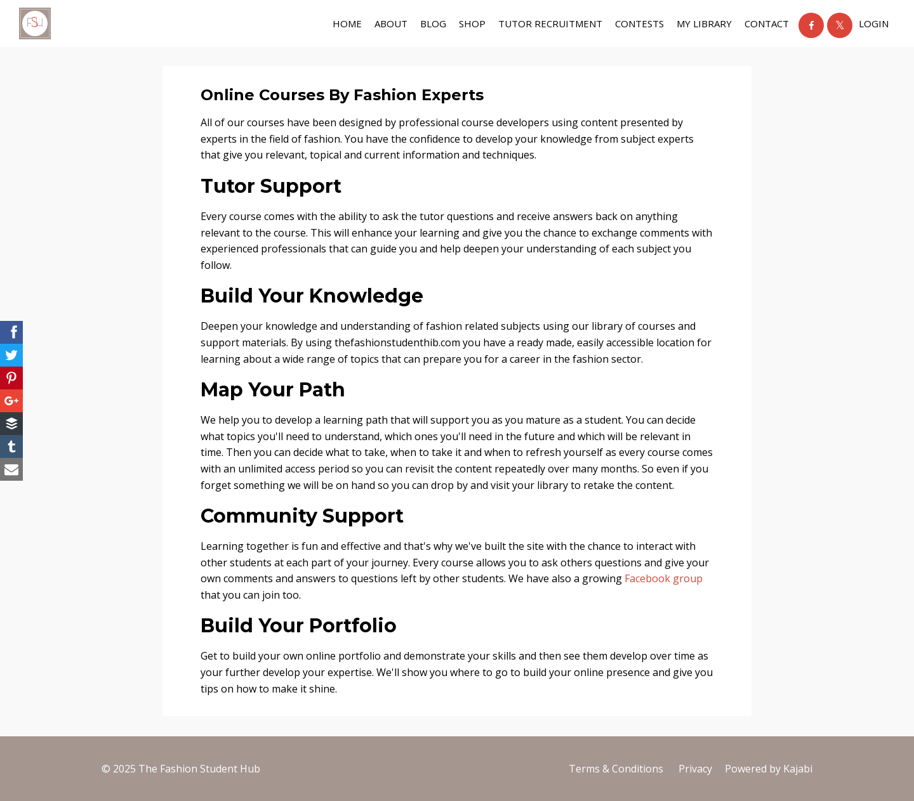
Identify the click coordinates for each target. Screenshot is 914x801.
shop (472, 23)
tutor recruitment (550, 23)
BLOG (433, 23)
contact (767, 23)
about (390, 23)
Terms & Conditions (616, 769)
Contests (639, 23)
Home (347, 23)
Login (874, 23)
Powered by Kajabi (768, 769)
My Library (704, 23)
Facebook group (664, 578)
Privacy (695, 769)
